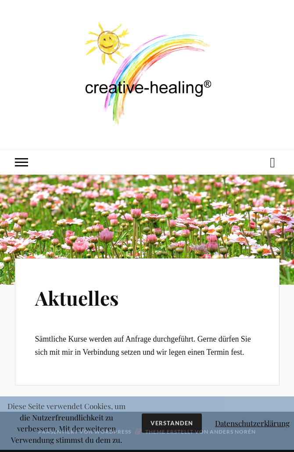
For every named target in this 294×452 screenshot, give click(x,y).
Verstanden (172, 423)
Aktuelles (76, 298)
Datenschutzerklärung (252, 423)
